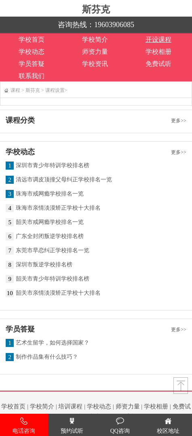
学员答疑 (31, 63)
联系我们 (31, 75)
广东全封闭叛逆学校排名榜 (50, 236)
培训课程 (70, 406)
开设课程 (158, 39)
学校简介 (95, 39)
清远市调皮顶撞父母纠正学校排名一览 (64, 180)
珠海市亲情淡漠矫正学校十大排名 (58, 208)
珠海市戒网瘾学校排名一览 (50, 194)
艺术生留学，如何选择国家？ (52, 343)
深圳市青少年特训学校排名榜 (52, 166)
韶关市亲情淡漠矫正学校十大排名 (58, 293)
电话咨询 (24, 425)
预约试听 (72, 425)
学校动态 (31, 51)
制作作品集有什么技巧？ (47, 357)
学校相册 (158, 51)
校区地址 (168, 425)
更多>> (178, 120)
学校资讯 (95, 63)
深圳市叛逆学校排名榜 (44, 265)
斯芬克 (96, 9)
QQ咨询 (120, 425)
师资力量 (95, 51)
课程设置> (56, 90)
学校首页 (31, 39)
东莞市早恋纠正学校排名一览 (52, 251)
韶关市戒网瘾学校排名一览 (50, 222)
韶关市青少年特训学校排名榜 (52, 279)
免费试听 (158, 63)
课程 (15, 90)
